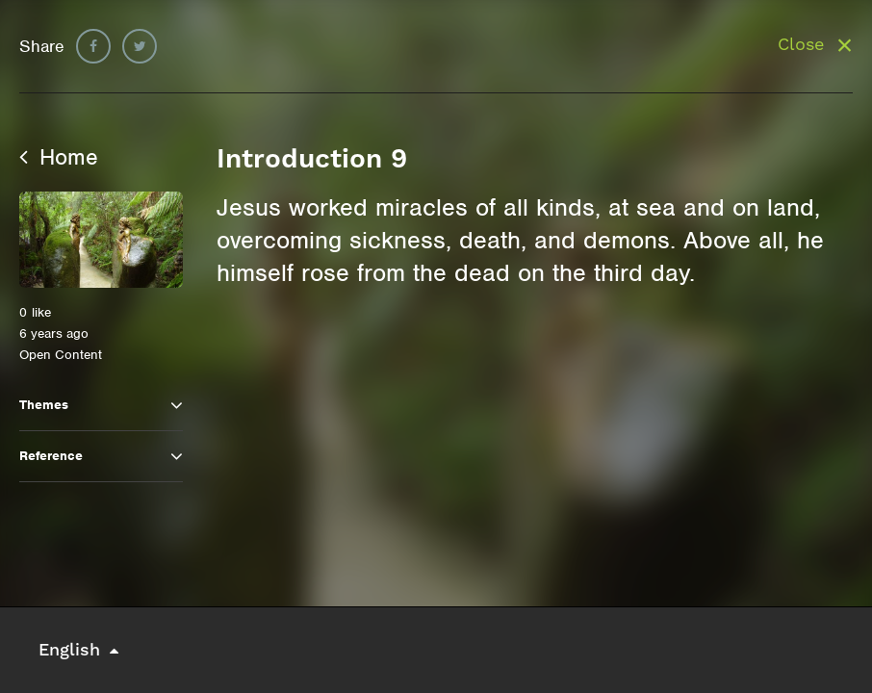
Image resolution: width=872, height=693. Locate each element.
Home (58, 156)
